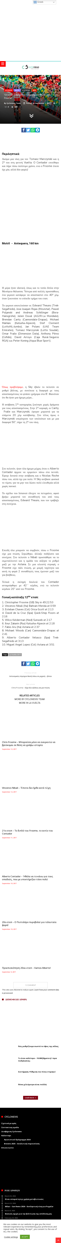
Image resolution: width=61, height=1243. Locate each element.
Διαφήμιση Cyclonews (11, 1131)
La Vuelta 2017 (15, 654)
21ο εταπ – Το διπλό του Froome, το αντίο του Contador (27, 832)
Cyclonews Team (13, 103)
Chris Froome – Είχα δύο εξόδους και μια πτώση (30, 686)
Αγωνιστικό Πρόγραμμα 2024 (17, 1139)
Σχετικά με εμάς (8, 1123)
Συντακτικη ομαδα (10, 1127)
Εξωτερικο (26, 90)
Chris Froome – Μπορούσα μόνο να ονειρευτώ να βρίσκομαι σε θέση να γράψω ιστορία (28, 744)
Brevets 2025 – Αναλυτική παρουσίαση (21, 1143)
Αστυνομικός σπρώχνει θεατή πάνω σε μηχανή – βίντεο (30, 674)
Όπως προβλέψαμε (12, 387)
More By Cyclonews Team (29, 699)
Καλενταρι (6, 1135)
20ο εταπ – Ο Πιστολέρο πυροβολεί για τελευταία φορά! (29, 924)
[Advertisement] (30, 206)
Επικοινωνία (7, 1147)
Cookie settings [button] (11, 1237)
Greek (38, 2)
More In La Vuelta (29, 703)
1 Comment (30, 985)
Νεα (34, 90)
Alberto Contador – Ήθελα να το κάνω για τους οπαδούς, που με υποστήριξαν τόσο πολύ (27, 878)
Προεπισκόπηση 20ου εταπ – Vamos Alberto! (26, 967)
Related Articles (29, 695)
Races (17, 90)
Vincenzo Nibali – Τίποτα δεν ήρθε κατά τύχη (26, 787)
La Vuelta (8, 90)
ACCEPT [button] (25, 1237)
